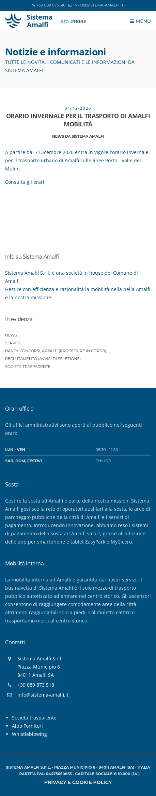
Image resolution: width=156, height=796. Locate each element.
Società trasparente (27, 366)
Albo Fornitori (27, 726)
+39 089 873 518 (50, 5)
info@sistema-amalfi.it (98, 5)
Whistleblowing (29, 734)
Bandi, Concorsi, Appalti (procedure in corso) (55, 350)
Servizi (12, 343)
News (11, 335)
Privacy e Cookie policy (78, 782)
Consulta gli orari (25, 182)
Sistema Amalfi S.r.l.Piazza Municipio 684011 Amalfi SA (40, 666)
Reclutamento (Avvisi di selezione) (43, 358)
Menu (140, 21)
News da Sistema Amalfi (78, 136)
